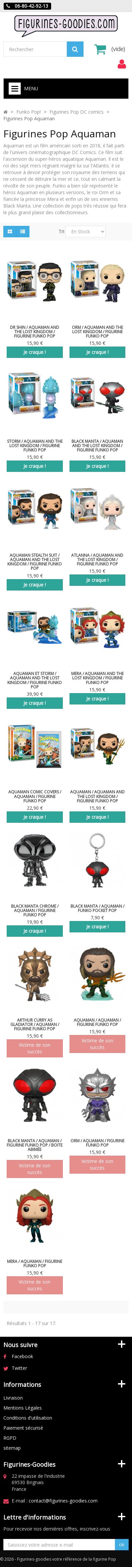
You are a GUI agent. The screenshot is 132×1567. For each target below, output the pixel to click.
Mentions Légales (22, 1408)
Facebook (22, 1356)
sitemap (12, 1448)
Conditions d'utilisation (27, 1418)
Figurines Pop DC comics (76, 112)
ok (121, 1544)
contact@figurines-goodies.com (63, 1500)
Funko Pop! (28, 112)
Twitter (19, 1368)
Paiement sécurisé (23, 1428)
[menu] (121, 64)
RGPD (9, 1438)
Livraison (13, 1398)
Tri (61, 231)
